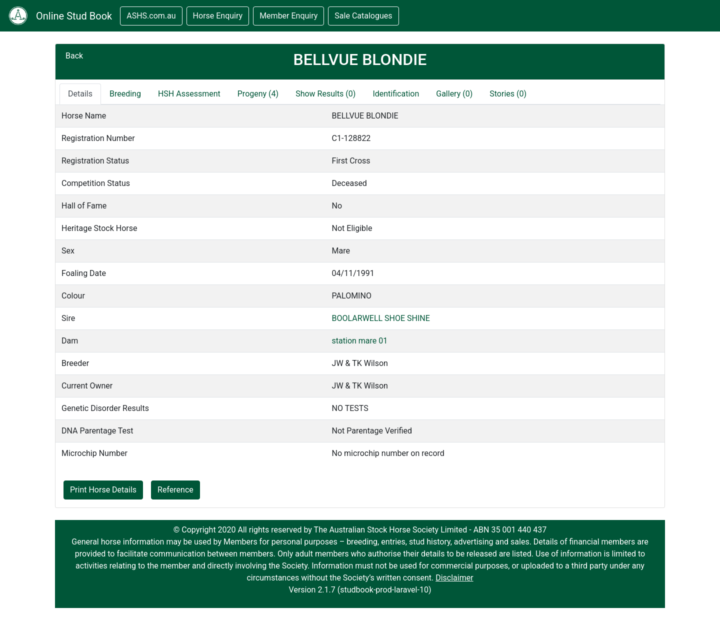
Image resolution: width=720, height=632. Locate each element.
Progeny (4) (258, 93)
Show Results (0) (326, 93)
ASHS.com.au (151, 15)
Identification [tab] (395, 93)
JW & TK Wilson (360, 363)
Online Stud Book (74, 16)
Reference (176, 489)
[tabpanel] (360, 284)
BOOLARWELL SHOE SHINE (381, 318)
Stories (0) (508, 93)
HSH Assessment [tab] (189, 93)
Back (74, 55)
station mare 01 (360, 341)
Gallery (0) (454, 93)
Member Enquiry (289, 15)
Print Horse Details (103, 489)
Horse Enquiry (218, 15)
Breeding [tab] (125, 93)
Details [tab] (80, 93)
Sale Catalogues (363, 15)
